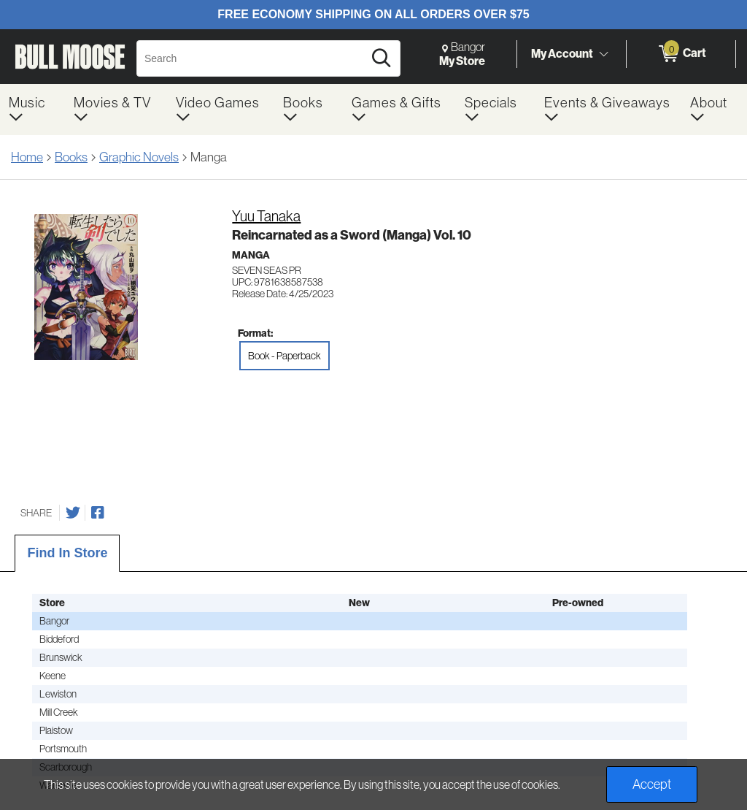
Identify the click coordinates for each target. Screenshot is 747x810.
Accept (651, 784)
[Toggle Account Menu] (603, 55)
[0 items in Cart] (681, 54)
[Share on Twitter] (73, 512)
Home (27, 157)
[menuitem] (32, 109)
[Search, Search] (252, 58)
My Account (562, 53)
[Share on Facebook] (97, 512)
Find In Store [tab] (67, 553)
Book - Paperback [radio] (284, 356)
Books (71, 157)
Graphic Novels (139, 157)
